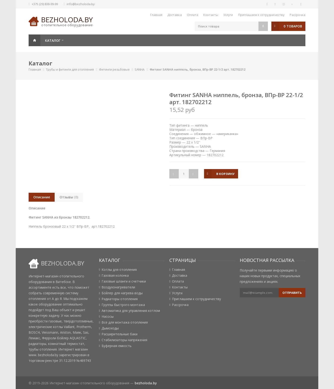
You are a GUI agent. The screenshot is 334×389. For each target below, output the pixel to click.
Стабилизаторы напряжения (124, 340)
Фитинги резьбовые (114, 69)
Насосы (108, 316)
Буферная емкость (117, 346)
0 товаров (293, 26)
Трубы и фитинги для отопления (70, 69)
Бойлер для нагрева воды (122, 293)
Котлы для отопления (119, 270)
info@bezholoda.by (81, 4)
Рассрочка (297, 15)
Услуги (228, 15)
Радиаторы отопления (120, 299)
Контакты (210, 15)
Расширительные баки (119, 334)
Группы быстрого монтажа (123, 305)
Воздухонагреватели (118, 287)
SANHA (139, 69)
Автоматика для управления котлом (131, 311)
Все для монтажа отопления (125, 322)
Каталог (52, 40)
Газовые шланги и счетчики (124, 281)
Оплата (192, 15)
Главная (156, 15)
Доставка (174, 15)
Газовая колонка (115, 275)
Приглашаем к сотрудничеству (261, 15)
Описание (41, 197)
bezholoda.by (67, 19)
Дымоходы (110, 328)
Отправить (292, 293)
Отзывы (69, 197)
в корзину (226, 174)
